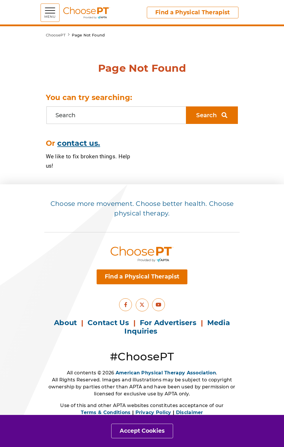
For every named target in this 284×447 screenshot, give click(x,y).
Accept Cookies (142, 430)
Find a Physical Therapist (192, 12)
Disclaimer (189, 412)
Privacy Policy (153, 412)
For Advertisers (169, 322)
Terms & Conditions (105, 412)
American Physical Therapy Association (166, 373)
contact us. (78, 143)
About (65, 322)
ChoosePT (56, 35)
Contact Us (108, 322)
